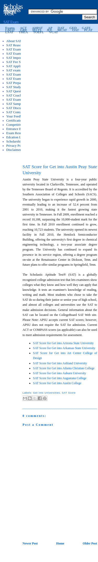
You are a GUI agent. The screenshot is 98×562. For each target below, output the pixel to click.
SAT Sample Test (18, 104)
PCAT (88, 30)
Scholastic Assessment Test (12, 9)
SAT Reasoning (16, 45)
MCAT (62, 30)
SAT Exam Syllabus (20, 49)
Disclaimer (13, 150)
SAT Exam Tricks (18, 99)
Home (60, 543)
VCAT (53, 32)
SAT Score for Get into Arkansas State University (64, 348)
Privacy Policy (16, 145)
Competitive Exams (19, 125)
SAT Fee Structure (18, 62)
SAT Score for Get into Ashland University (60, 363)
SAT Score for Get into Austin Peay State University (59, 169)
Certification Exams (19, 120)
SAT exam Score (17, 70)
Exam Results (15, 133)
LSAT (9, 32)
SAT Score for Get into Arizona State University (63, 343)
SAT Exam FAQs (18, 79)
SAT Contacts (15, 112)
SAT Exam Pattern (19, 53)
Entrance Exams (17, 129)
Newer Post (30, 543)
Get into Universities (46, 392)
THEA (23, 32)
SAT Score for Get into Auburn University (59, 373)
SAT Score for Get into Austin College (57, 383)
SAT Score (69, 392)
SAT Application (17, 66)
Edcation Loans (16, 137)
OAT (75, 30)
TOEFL (38, 32)
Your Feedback (16, 116)
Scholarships (15, 141)
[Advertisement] (60, 67)
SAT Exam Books (18, 74)
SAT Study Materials (20, 87)
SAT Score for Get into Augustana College (59, 378)
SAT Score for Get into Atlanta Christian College (63, 368)
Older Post (90, 543)
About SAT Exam (18, 41)
